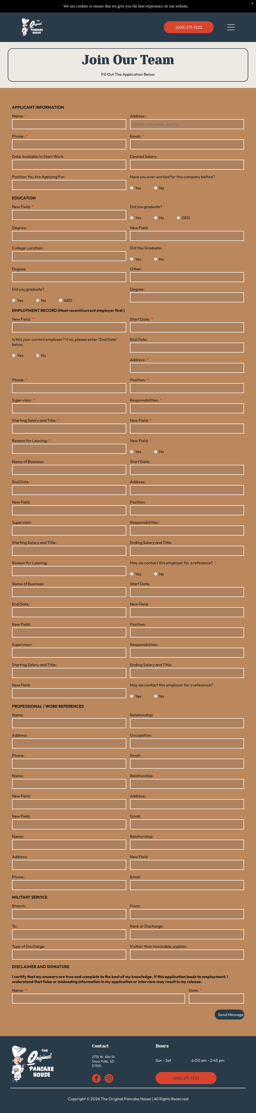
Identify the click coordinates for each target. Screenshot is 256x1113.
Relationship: (141, 714)
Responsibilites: (144, 644)
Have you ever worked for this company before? (172, 176)
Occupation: (141, 735)
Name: (18, 115)
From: (135, 905)
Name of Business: (28, 461)
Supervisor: (22, 400)
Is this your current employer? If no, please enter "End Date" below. (65, 342)
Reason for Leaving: (30, 440)
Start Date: (140, 319)
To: (14, 926)
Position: (138, 379)
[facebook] (96, 1079)
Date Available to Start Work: (38, 156)
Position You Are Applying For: (39, 176)
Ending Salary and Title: (151, 542)
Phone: (18, 136)
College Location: (27, 247)
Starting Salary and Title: (34, 420)
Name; (18, 775)
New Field (139, 227)
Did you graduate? (146, 206)
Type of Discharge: (28, 946)
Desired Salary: (143, 156)
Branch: (19, 905)
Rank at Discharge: (147, 926)
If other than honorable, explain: (158, 946)
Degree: (19, 227)
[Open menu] (231, 27)
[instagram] (108, 1079)
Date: (194, 990)
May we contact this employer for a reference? (171, 562)
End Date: (139, 339)
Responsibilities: (144, 400)
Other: (136, 268)
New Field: (21, 206)
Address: (138, 115)
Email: (135, 136)
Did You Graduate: (146, 247)
